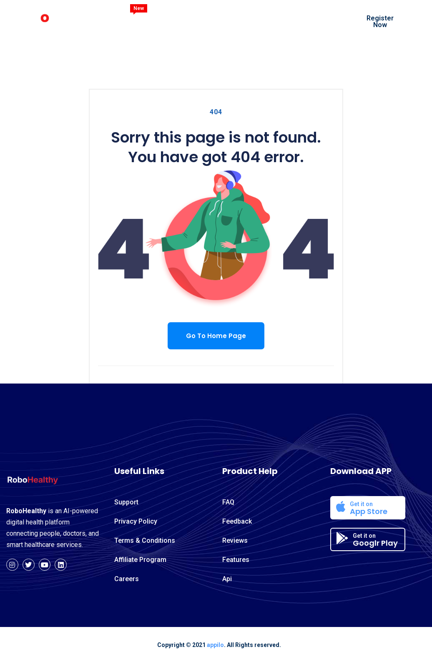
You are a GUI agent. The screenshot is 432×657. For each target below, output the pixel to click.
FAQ (228, 502)
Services (259, 21)
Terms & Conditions (144, 540)
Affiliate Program (140, 560)
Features (214, 21)
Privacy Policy (135, 521)
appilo (215, 645)
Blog (298, 21)
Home (138, 21)
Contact (141, 32)
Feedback (237, 521)
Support (126, 502)
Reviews (235, 540)
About (174, 21)
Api (227, 579)
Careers (126, 579)
